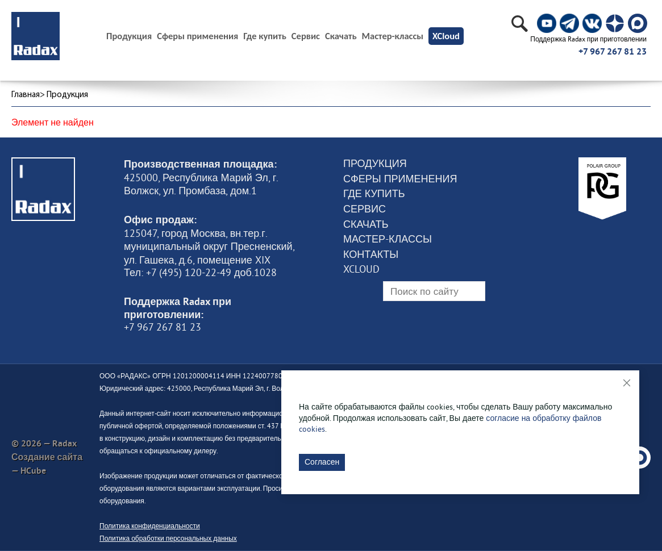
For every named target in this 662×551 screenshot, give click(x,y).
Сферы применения (197, 36)
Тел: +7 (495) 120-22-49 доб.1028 (200, 272)
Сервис (306, 36)
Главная (25, 95)
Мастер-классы (392, 36)
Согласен (322, 462)
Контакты (370, 254)
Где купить (264, 36)
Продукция (375, 163)
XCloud (446, 35)
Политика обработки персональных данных (168, 538)
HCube (33, 471)
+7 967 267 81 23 (612, 51)
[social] (546, 23)
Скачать (341, 36)
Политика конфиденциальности (149, 525)
